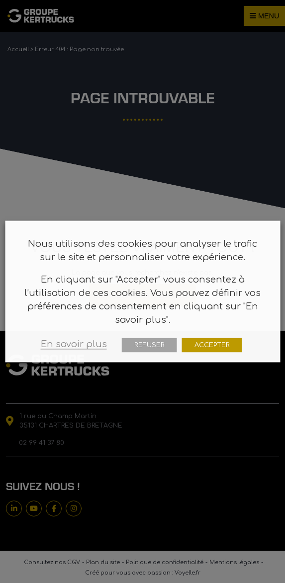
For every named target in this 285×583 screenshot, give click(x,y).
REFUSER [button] (149, 345)
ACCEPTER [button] (212, 345)
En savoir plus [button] (74, 344)
